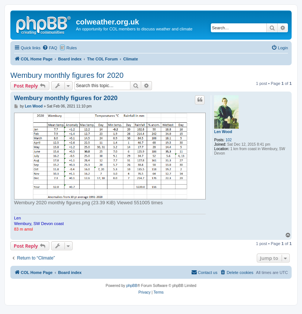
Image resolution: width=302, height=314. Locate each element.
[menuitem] (49, 47)
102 (229, 140)
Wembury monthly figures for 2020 (66, 75)
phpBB (131, 286)
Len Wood (223, 132)
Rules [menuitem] (71, 48)
